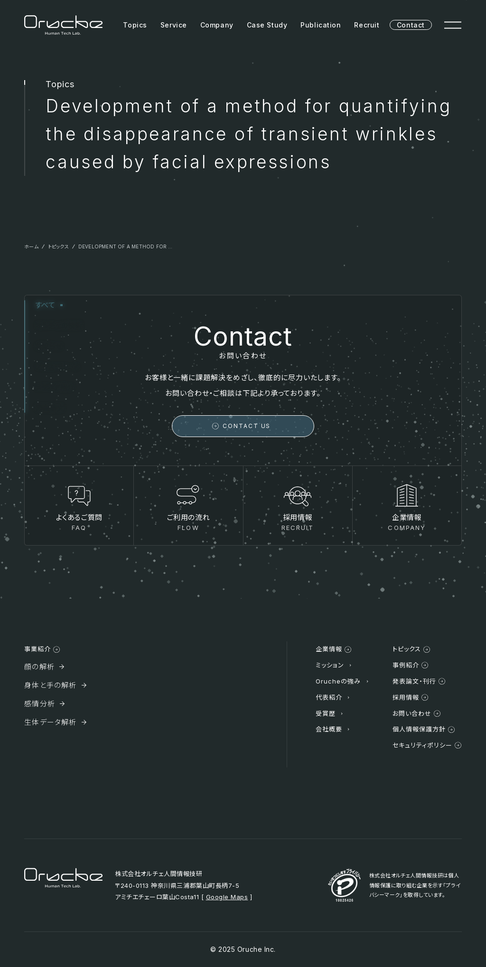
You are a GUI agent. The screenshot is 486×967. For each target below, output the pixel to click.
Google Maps (227, 897)
